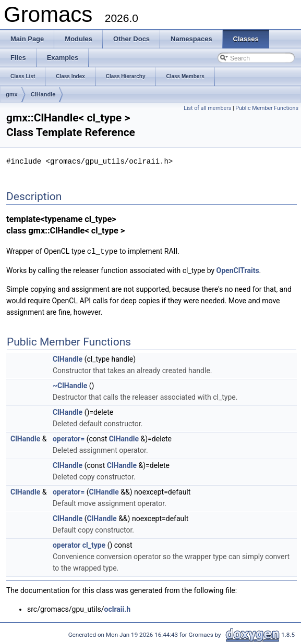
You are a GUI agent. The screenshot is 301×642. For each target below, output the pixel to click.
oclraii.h (117, 608)
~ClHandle (70, 384)
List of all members (207, 108)
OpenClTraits (237, 269)
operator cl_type (79, 544)
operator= (69, 438)
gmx (12, 94)
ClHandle (43, 94)
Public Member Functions (266, 108)
